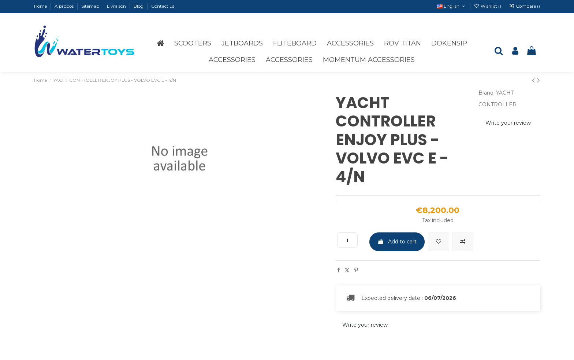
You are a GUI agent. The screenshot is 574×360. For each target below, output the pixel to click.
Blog (139, 6)
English (451, 6)
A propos (65, 6)
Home (41, 6)
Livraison (117, 6)
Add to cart (397, 241)
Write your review (508, 123)
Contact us (162, 6)
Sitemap (90, 6)
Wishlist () (488, 6)
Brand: (486, 92)
